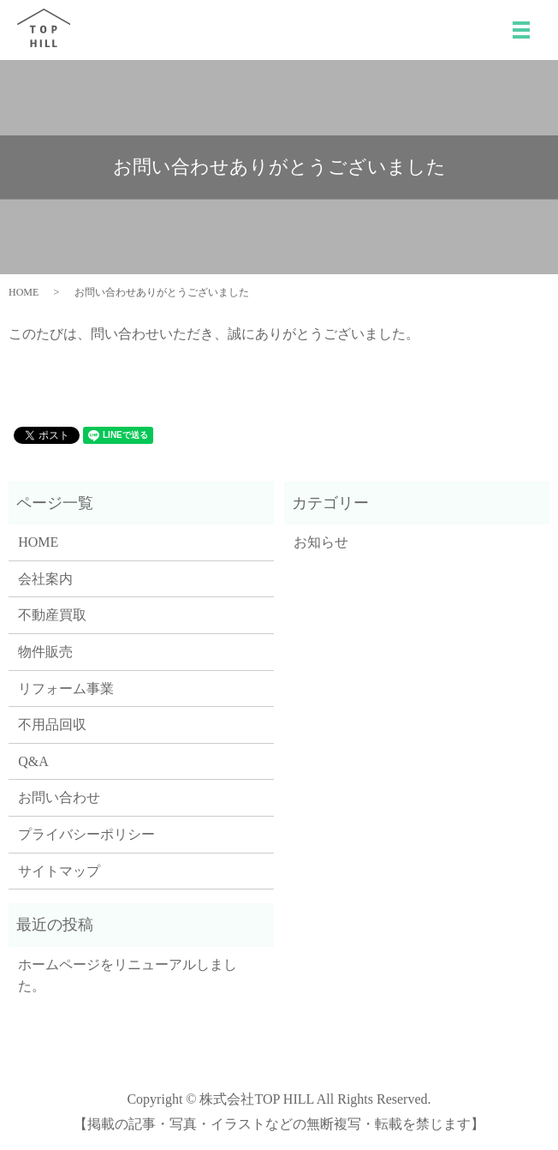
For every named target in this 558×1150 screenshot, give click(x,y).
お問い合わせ (59, 797)
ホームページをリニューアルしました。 (127, 975)
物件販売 (45, 651)
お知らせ (321, 542)
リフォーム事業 (66, 688)
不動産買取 (52, 615)
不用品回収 (52, 724)
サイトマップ (59, 871)
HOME (24, 292)
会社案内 (45, 579)
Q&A (33, 761)
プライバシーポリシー (86, 834)
